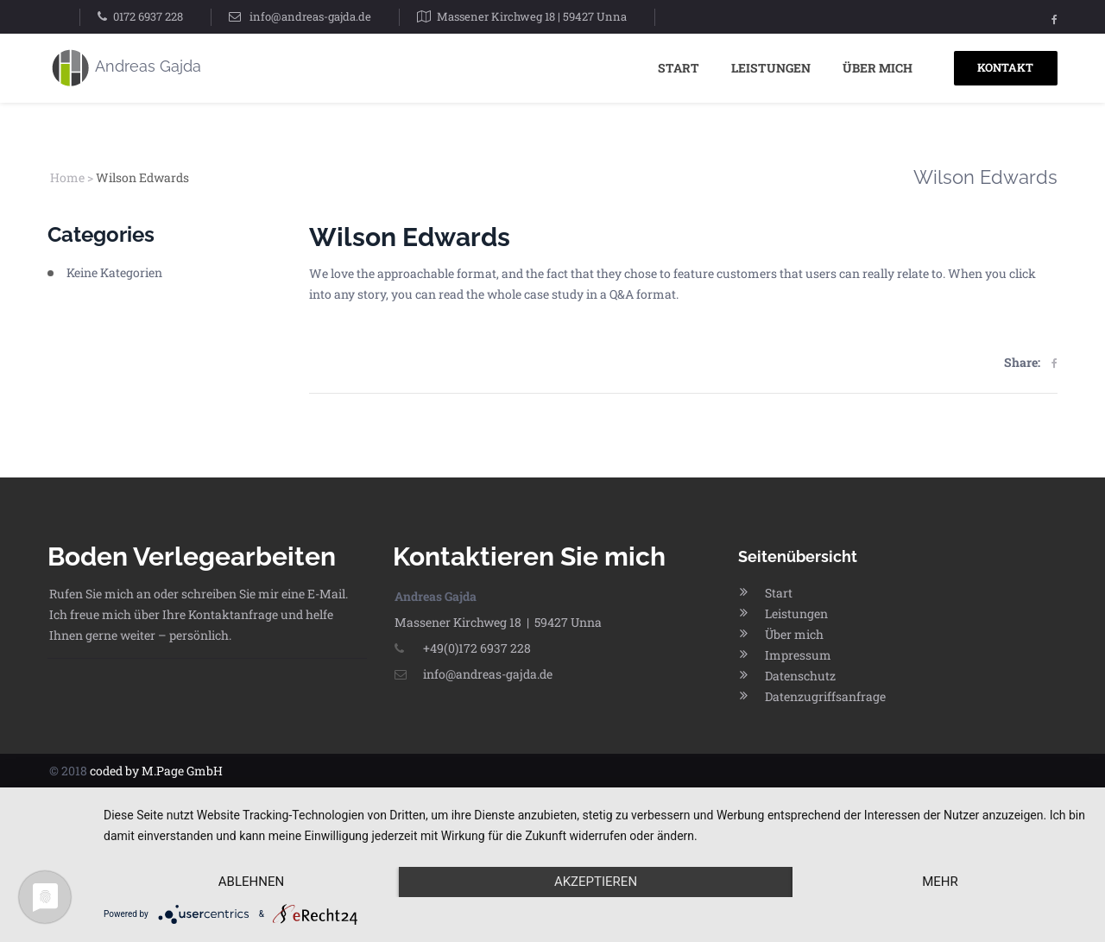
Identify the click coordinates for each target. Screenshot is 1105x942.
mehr (940, 881)
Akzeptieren (595, 881)
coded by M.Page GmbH (156, 770)
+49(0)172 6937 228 (463, 648)
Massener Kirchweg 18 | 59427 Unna (532, 16)
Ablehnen (251, 881)
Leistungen (771, 68)
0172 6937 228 (148, 16)
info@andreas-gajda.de (310, 16)
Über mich (877, 68)
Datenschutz (800, 675)
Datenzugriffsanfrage (825, 696)
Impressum (798, 655)
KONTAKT (1005, 67)
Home (67, 177)
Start (678, 68)
